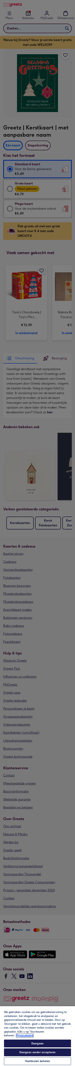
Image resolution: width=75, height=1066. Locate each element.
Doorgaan (37, 1043)
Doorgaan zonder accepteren (37, 1052)
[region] (37, 1036)
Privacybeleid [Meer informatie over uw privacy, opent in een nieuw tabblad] (24, 1035)
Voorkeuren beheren (37, 1061)
